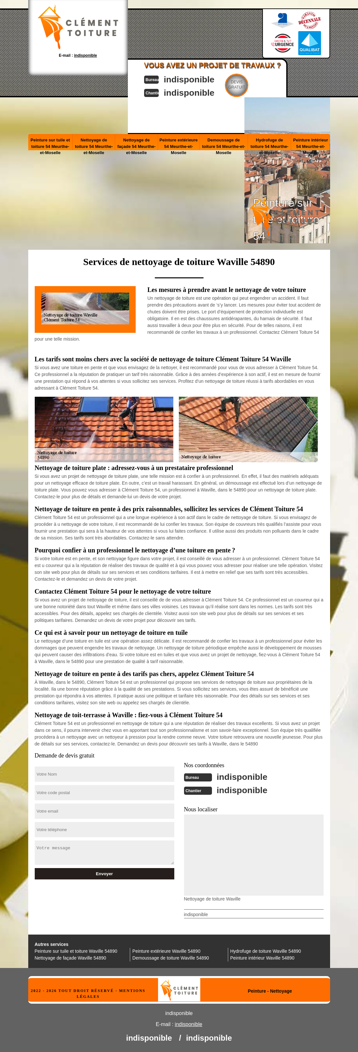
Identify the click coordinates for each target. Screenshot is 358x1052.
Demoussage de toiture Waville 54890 (170, 957)
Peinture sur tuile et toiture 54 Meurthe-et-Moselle (50, 143)
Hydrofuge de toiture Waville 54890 (265, 950)
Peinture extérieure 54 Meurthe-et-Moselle (178, 143)
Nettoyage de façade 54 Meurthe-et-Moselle (136, 143)
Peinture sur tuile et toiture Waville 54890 (76, 950)
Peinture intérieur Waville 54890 (262, 957)
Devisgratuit (243, 85)
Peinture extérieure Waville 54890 (166, 950)
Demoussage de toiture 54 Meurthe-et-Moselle (223, 143)
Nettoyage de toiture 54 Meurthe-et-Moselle (94, 143)
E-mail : (78, 55)
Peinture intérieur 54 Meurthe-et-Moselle (310, 143)
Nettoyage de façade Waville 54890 (70, 957)
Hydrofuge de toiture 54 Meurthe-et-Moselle (270, 143)
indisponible (194, 79)
